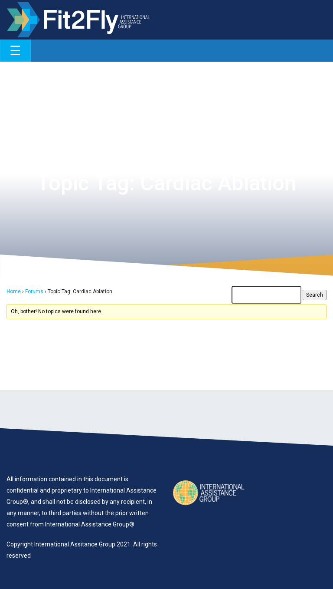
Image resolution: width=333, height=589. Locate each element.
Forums (34, 291)
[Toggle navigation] (15, 51)
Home (14, 291)
